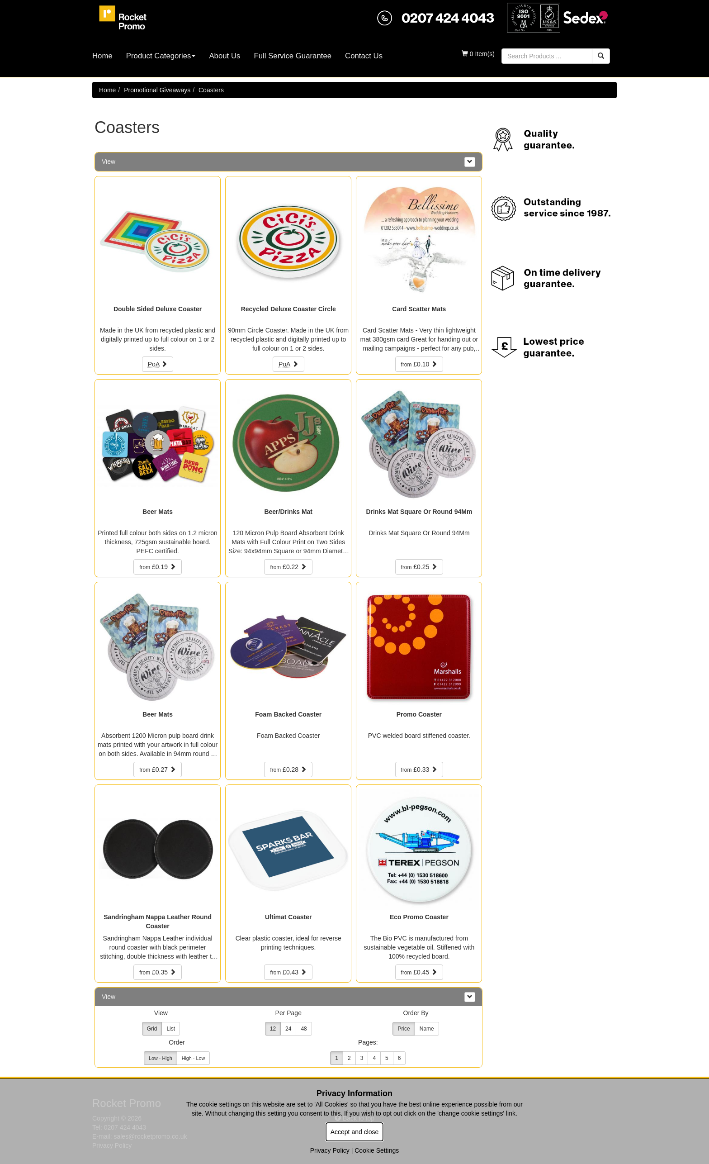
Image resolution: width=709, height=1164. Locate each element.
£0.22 (288, 566)
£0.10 (419, 364)
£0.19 (157, 566)
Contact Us (364, 56)
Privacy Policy (330, 1150)
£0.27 (157, 769)
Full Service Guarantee (292, 56)
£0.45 (419, 972)
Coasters (211, 90)
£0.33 (419, 769)
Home (102, 56)
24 (288, 1029)
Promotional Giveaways (157, 90)
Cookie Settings (376, 1150)
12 (273, 1029)
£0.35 (157, 972)
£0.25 (419, 566)
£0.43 (288, 972)
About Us (224, 56)
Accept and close (355, 1131)
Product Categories (161, 56)
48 (304, 1029)
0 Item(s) (478, 53)
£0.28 (288, 769)
